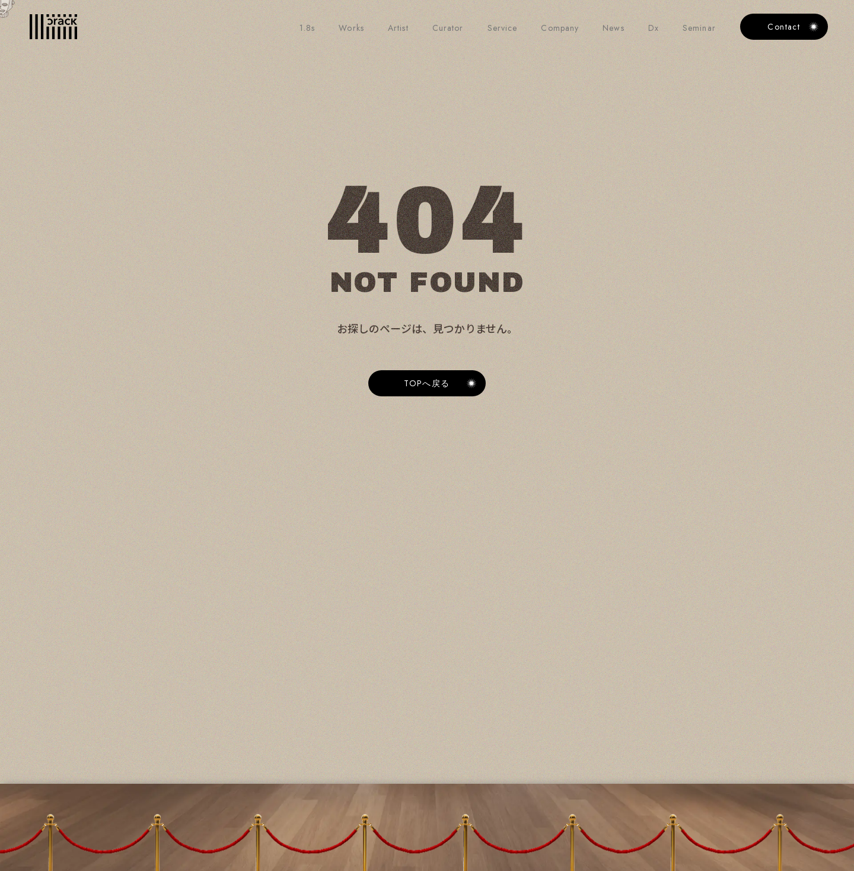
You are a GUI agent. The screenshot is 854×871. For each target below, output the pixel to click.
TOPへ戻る (427, 383)
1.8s (307, 28)
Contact (784, 26)
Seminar (699, 28)
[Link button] (427, 383)
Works (351, 28)
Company (560, 28)
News (613, 28)
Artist (398, 28)
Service (502, 28)
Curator (448, 28)
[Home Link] (53, 27)
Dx (653, 28)
